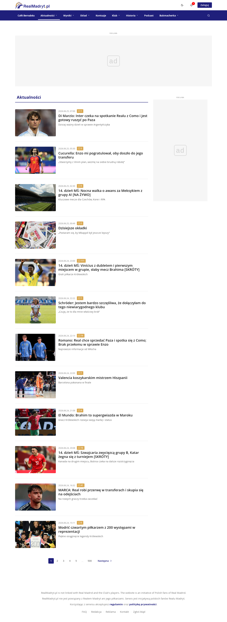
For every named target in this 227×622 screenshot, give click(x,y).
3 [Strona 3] (63, 560)
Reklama (111, 611)
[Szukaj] (208, 15)
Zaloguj (205, 5)
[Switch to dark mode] (182, 5)
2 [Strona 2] (57, 560)
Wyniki (68, 15)
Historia (132, 15)
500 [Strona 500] (90, 560)
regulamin (116, 604)
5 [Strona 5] (76, 560)
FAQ (84, 611)
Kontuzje (101, 15)
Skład (85, 15)
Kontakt (124, 611)
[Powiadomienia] (191, 5)
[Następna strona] (105, 560)
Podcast (149, 15)
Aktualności (49, 15)
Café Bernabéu (26, 15)
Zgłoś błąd (139, 611)
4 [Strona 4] (70, 560)
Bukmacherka (169, 15)
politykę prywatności (143, 604)
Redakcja (96, 611)
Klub (116, 15)
